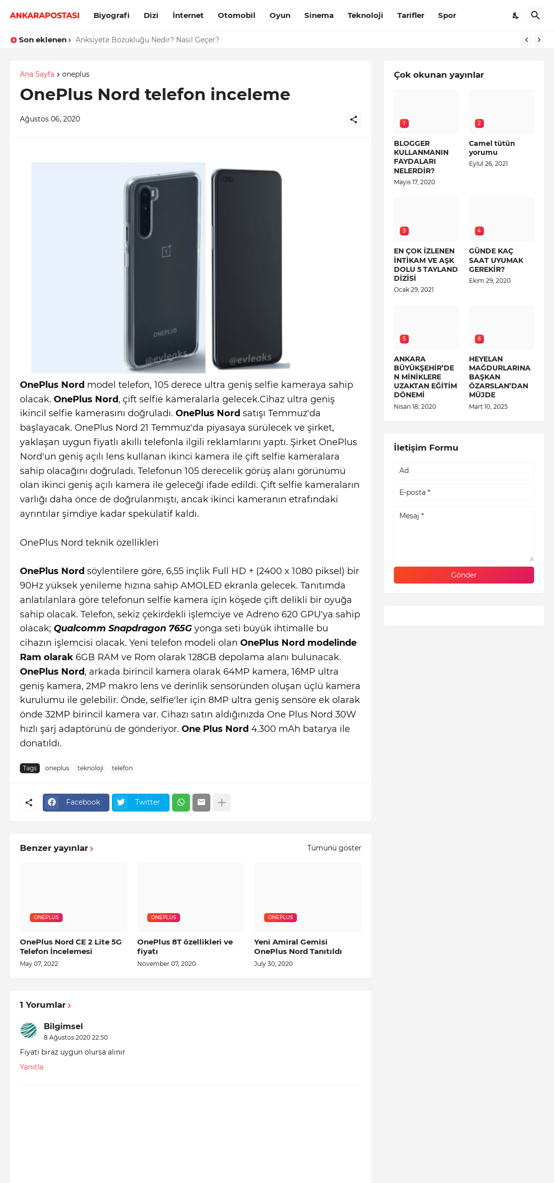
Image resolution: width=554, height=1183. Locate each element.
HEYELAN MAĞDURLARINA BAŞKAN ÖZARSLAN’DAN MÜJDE (500, 377)
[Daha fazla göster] (222, 803)
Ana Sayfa (37, 75)
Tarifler (410, 15)
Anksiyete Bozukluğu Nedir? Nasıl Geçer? (147, 39)
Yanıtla (31, 1067)
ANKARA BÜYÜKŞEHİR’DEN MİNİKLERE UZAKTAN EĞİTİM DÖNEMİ (425, 377)
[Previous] (527, 40)
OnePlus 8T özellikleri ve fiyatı (185, 946)
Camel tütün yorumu (492, 148)
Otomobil (237, 15)
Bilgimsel (63, 1026)
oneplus (76, 75)
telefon (122, 768)
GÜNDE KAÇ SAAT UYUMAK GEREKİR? (496, 259)
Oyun (280, 15)
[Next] (539, 40)
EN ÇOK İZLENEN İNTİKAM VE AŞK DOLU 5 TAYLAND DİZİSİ (426, 264)
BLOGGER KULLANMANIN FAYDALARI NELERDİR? (421, 157)
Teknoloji (365, 15)
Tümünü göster (334, 847)
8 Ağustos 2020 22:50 (76, 1037)
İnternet (188, 15)
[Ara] (535, 15)
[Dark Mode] (516, 15)
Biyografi (111, 15)
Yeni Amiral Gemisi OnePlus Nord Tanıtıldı (298, 946)
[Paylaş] (354, 119)
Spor (447, 15)
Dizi (151, 15)
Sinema (319, 15)
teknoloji (90, 768)
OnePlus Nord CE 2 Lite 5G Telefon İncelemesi (71, 946)
